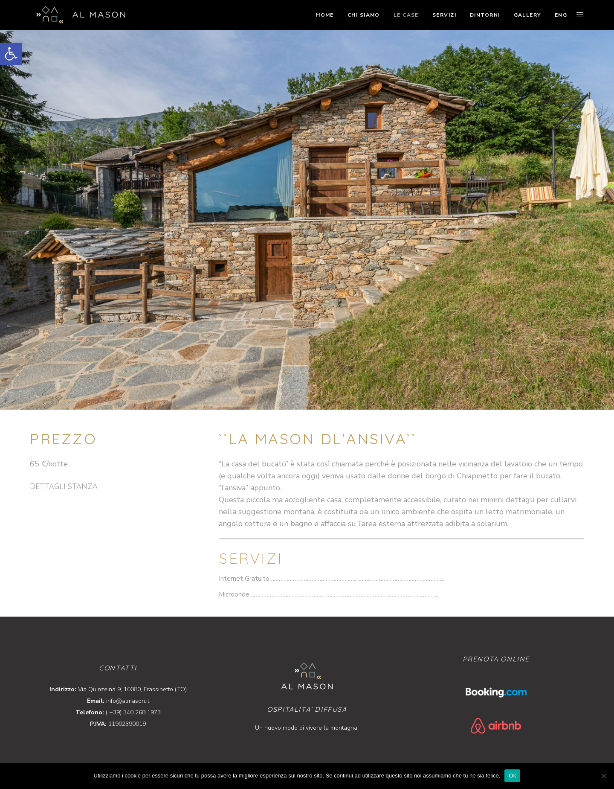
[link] (11, 54)
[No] (603, 776)
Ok (512, 775)
